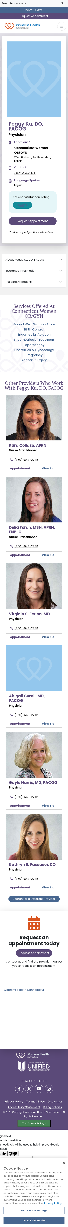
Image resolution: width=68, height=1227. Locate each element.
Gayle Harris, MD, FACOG (33, 782)
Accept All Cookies (34, 1220)
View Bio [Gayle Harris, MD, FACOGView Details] (48, 806)
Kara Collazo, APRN (27, 445)
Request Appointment (34, 16)
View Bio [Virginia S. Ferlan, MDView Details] (48, 637)
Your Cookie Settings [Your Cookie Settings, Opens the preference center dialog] (34, 1210)
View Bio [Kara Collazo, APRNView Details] (48, 468)
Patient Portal (34, 9)
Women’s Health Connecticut (24, 990)
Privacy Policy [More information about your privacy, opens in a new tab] (53, 1203)
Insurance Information (20, 271)
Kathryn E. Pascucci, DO (32, 864)
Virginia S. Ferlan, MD (29, 614)
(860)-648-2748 (24, 173)
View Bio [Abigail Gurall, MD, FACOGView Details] (48, 724)
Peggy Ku (22, 205)
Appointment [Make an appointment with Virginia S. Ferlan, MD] (20, 637)
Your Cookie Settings (34, 1123)
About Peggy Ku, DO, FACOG (24, 260)
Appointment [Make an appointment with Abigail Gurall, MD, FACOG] (20, 724)
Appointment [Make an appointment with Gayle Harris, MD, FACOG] (20, 806)
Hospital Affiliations (18, 282)
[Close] (64, 1163)
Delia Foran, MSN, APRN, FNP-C (32, 530)
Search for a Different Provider (34, 899)
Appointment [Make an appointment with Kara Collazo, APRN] (20, 468)
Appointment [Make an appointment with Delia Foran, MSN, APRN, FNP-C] (20, 555)
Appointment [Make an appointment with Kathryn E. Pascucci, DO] (20, 887)
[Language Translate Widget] (14, 3)
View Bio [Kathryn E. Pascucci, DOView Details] (48, 887)
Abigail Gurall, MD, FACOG (27, 698)
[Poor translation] (12, 1153)
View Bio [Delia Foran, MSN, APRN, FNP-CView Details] (48, 555)
